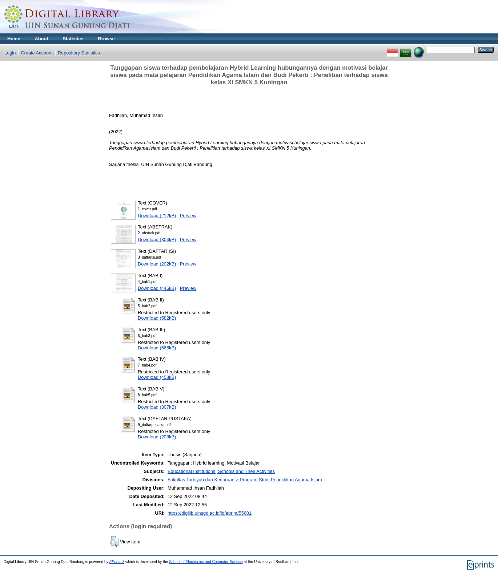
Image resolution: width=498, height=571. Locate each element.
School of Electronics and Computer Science (206, 562)
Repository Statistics (79, 53)
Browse (106, 38)
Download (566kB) (157, 348)
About (41, 38)
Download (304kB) (157, 239)
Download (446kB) (157, 288)
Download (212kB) (157, 215)
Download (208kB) (157, 437)
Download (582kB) (157, 318)
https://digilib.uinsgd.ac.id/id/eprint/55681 (210, 513)
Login (10, 53)
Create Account (37, 53)
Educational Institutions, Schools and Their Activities (221, 471)
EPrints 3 (117, 562)
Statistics (73, 38)
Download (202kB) (157, 264)
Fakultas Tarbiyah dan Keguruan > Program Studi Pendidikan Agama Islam (245, 479)
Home (13, 38)
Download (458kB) (157, 377)
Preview (188, 215)
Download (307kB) (157, 407)
